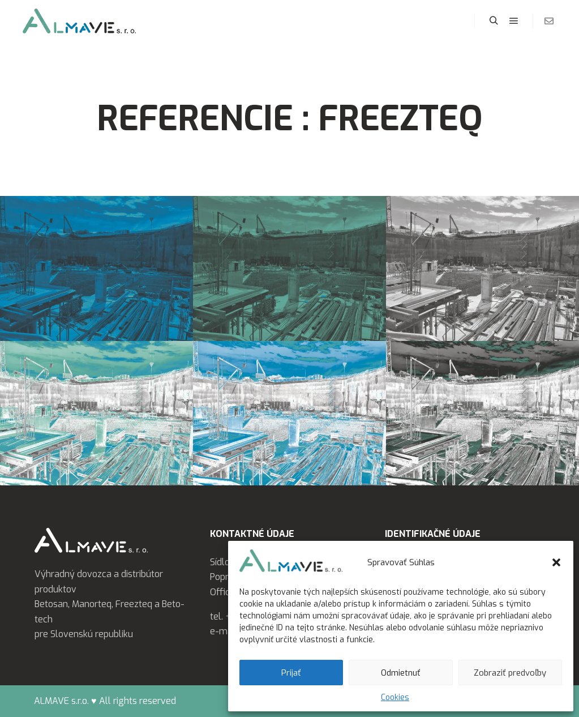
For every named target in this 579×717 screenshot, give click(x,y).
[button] (556, 562)
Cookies (395, 697)
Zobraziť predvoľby (510, 672)
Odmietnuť (401, 672)
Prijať (291, 672)
